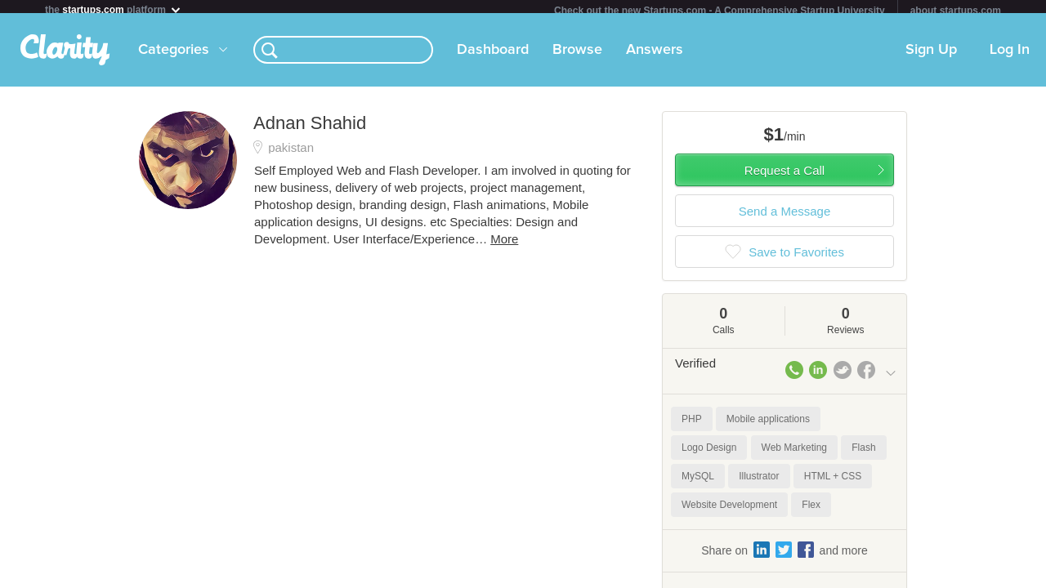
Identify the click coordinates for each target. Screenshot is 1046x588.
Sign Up (931, 56)
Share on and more (784, 556)
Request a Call (784, 177)
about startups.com (955, 10)
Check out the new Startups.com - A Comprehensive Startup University (719, 10)
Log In (1010, 56)
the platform (113, 9)
